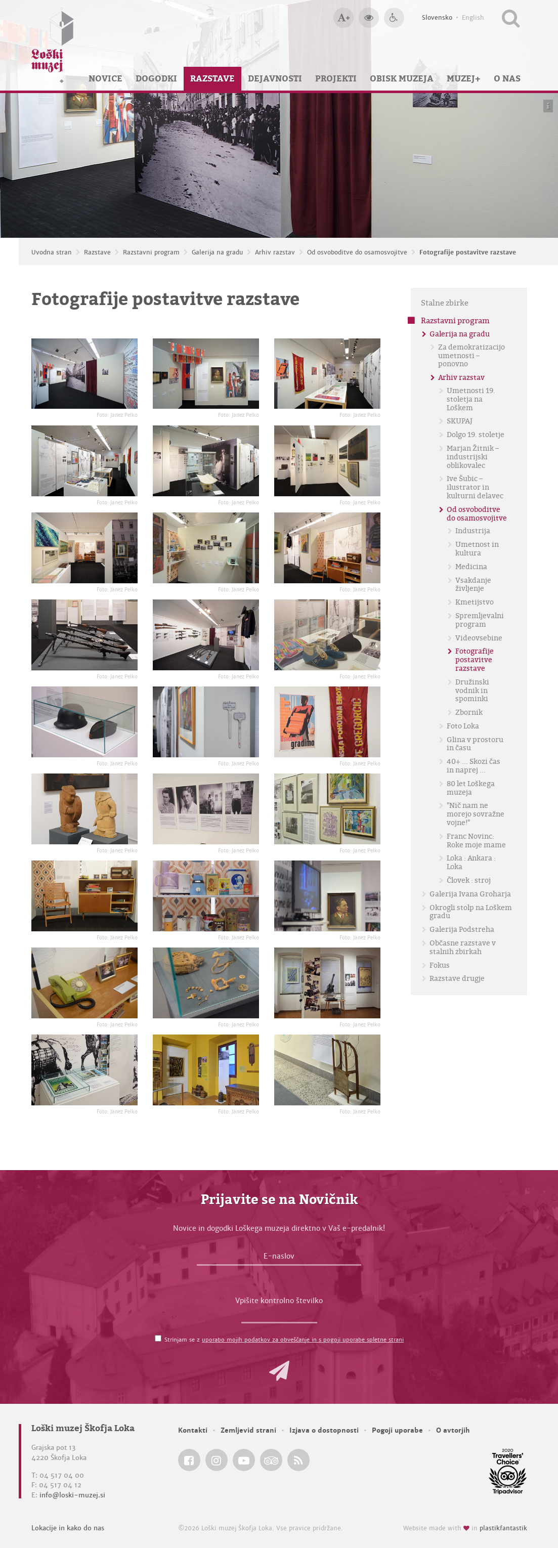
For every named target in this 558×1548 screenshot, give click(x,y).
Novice (105, 78)
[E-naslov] (279, 1259)
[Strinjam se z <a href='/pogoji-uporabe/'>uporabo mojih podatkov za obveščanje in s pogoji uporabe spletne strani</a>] (158, 1338)
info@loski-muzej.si (72, 1495)
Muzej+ (464, 78)
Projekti (336, 78)
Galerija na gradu (217, 252)
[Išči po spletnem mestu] (511, 17)
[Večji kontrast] (369, 18)
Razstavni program (151, 252)
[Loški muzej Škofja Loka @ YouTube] (244, 1460)
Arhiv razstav (275, 252)
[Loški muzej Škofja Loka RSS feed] (298, 1460)
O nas (507, 78)
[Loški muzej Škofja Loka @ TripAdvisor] (271, 1460)
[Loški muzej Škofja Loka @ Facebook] (189, 1460)
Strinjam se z (284, 1339)
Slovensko (437, 18)
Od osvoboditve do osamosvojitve (357, 252)
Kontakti (192, 1430)
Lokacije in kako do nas (67, 1528)
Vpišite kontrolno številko (279, 1300)
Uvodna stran (51, 252)
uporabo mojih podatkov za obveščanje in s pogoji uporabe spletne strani (303, 1339)
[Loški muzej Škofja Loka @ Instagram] (216, 1460)
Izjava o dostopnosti (324, 1430)
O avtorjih (453, 1430)
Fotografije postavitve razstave (467, 252)
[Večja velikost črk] (343, 18)
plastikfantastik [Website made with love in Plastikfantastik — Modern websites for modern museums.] (503, 1528)
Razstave (212, 78)
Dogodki (156, 78)
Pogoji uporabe (397, 1430)
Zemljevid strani (248, 1430)
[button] (279, 1371)
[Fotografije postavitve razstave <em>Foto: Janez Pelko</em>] (84, 373)
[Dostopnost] (394, 18)
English (473, 18)
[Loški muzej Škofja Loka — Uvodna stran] (52, 45)
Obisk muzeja (402, 78)
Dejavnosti (275, 78)
